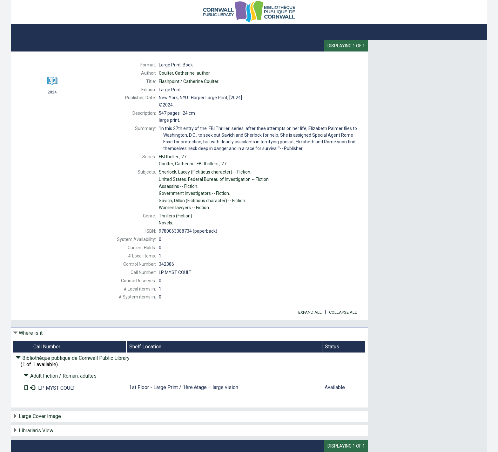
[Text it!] (27, 388)
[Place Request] (32, 388)
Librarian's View (36, 431)
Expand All (310, 312)
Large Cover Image (40, 416)
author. (185, 73)
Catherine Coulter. (189, 81)
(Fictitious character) (205, 172)
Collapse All (343, 312)
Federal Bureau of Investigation (214, 179)
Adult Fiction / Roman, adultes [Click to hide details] (60, 376)
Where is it (31, 333)
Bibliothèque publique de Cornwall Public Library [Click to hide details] (73, 358)
